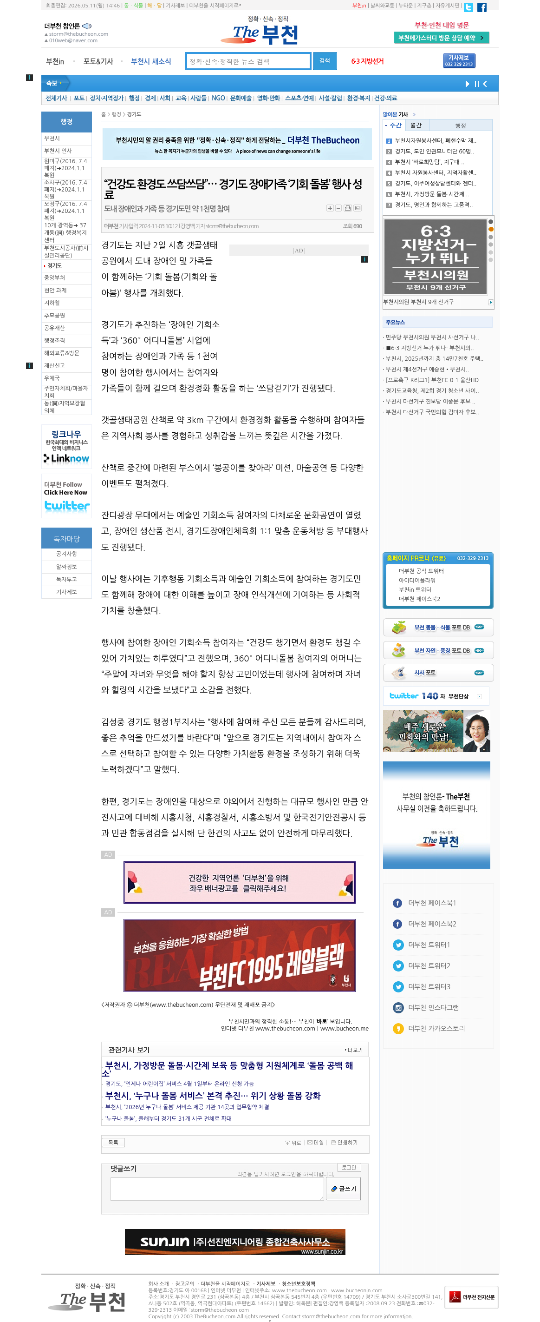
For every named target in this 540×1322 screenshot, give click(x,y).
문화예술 (241, 98)
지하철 (52, 303)
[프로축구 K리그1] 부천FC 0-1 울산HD (432, 380)
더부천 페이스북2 (420, 599)
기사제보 (175, 5)
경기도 (54, 266)
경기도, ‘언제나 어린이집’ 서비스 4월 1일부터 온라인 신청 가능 (179, 1084)
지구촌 (424, 5)
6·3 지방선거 (367, 61)
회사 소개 (159, 1284)
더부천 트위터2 (429, 966)
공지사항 (66, 554)
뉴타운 (405, 5)
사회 (165, 98)
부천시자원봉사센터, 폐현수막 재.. (431, 141)
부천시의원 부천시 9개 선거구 (418, 302)
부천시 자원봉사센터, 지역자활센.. (431, 173)
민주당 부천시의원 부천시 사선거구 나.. (432, 337)
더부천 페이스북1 (432, 903)
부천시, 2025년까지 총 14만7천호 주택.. (435, 359)
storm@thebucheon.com (232, 226)
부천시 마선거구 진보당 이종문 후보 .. (430, 401)
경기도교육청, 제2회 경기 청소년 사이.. (432, 391)
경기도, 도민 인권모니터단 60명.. (430, 151)
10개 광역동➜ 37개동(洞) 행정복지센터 (65, 233)
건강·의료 (385, 98)
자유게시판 (448, 5)
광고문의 (184, 1284)
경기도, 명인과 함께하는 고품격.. (429, 205)
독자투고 (66, 579)
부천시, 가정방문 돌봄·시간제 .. (427, 194)
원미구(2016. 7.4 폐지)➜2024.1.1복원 (65, 168)
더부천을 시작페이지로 (215, 5)
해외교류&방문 (61, 353)
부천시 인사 (58, 151)
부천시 (52, 138)
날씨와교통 (383, 5)
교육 (181, 98)
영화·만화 (268, 98)
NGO (218, 98)
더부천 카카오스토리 (436, 1028)
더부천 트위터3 (429, 987)
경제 (150, 98)
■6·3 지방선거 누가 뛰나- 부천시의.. (430, 348)
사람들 (198, 98)
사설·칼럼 (330, 98)
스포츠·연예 (299, 98)
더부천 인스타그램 (433, 1008)
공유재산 (54, 328)
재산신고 (54, 366)
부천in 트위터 (415, 590)
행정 (134, 98)
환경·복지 (358, 98)
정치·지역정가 (107, 98)
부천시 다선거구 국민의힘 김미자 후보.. (432, 412)
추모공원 (54, 315)
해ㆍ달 (154, 5)
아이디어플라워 (417, 580)
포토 (79, 98)
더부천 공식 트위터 (421, 571)
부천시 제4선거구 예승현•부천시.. (427, 369)
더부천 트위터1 (429, 945)
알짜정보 (66, 567)
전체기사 (56, 98)
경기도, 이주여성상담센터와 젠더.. (431, 183)
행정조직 (54, 341)
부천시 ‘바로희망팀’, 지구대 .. (425, 162)
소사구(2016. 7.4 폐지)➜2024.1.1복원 (65, 189)
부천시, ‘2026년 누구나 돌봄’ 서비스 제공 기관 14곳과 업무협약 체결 (187, 1107)
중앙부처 (54, 278)
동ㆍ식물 (133, 5)
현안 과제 (55, 290)
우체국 (52, 378)
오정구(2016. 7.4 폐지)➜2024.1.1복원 (65, 211)
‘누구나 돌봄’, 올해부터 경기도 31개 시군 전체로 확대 (168, 1119)
